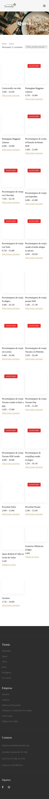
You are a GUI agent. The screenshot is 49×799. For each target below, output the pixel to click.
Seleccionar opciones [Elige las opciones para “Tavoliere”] (11, 605)
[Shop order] (36, 46)
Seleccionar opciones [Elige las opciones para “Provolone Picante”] (34, 514)
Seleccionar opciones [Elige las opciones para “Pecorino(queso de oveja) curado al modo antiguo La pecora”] (34, 258)
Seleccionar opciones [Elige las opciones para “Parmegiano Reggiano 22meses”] (11, 149)
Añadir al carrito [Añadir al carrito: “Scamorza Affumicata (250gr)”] (32, 557)
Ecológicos (6, 672)
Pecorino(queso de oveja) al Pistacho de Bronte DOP (36, 142)
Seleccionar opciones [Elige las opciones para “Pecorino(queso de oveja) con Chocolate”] (11, 202)
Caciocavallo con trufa (11, 88)
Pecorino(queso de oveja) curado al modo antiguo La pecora (36, 247)
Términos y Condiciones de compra (17, 710)
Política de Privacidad (11, 705)
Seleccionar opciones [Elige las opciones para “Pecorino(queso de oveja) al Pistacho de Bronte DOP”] (34, 153)
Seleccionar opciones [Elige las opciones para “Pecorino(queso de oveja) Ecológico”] (11, 308)
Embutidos (6, 651)
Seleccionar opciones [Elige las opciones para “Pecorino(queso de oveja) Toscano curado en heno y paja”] (11, 413)
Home (4, 44)
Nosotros (6, 694)
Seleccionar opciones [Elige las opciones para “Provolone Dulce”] (11, 514)
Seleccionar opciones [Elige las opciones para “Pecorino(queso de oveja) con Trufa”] (11, 254)
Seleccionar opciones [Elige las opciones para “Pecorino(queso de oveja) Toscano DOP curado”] (11, 463)
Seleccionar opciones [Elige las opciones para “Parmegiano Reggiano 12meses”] (34, 99)
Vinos (4, 661)
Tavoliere (6, 598)
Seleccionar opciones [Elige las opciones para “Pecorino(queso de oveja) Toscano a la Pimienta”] (34, 359)
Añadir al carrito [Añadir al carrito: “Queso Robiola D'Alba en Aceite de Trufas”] (9, 565)
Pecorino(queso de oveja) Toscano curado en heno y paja (13, 402)
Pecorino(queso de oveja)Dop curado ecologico (33, 456)
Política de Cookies (10, 721)
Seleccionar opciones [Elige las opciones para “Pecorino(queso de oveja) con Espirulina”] (34, 204)
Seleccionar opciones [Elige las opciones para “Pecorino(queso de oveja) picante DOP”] (34, 308)
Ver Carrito (6, 678)
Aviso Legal (7, 716)
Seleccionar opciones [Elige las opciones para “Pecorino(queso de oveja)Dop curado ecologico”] (34, 467)
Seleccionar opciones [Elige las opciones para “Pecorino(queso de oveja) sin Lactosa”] (11, 359)
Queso (4, 656)
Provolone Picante (33, 507)
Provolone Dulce (9, 507)
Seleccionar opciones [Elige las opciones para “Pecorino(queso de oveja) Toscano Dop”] (34, 409)
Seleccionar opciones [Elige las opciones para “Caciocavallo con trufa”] (11, 95)
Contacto (6, 700)
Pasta (4, 667)
